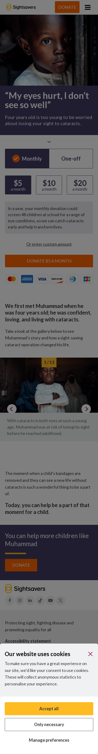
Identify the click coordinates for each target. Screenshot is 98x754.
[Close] (90, 654)
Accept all (49, 708)
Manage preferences (49, 740)
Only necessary (49, 724)
